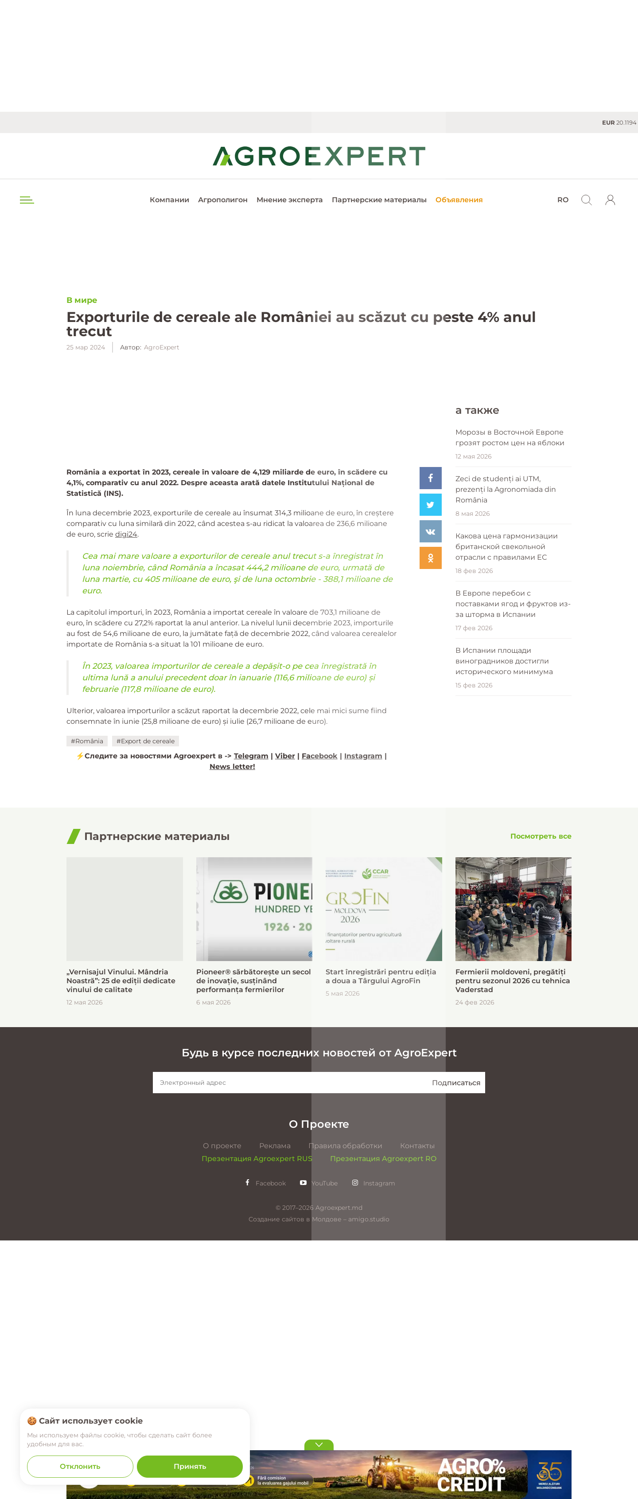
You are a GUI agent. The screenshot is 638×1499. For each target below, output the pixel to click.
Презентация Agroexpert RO (383, 1417)
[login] (610, 200)
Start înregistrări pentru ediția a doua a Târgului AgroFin (381, 1235)
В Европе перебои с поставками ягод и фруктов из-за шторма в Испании (513, 895)
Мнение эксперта (290, 200)
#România (87, 952)
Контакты (417, 1404)
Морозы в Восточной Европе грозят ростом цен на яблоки (509, 728)
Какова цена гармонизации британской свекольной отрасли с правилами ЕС (506, 838)
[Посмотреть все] (541, 1094)
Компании (169, 200)
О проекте (222, 1404)
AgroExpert (161, 347)
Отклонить (80, 1466)
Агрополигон (223, 200)
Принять (190, 1466)
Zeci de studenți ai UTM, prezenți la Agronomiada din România (505, 781)
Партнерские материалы (379, 200)
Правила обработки (345, 1404)
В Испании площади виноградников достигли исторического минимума (504, 952)
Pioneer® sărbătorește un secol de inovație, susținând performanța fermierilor (253, 1239)
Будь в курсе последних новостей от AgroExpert (319, 1311)
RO (562, 200)
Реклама (275, 1404)
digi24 (126, 745)
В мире (81, 300)
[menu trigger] (26, 200)
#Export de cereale (146, 952)
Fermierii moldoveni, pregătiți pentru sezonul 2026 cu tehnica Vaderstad (512, 1239)
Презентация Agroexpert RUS (257, 1417)
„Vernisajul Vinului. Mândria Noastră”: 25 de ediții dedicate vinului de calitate (120, 1239)
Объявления (459, 200)
